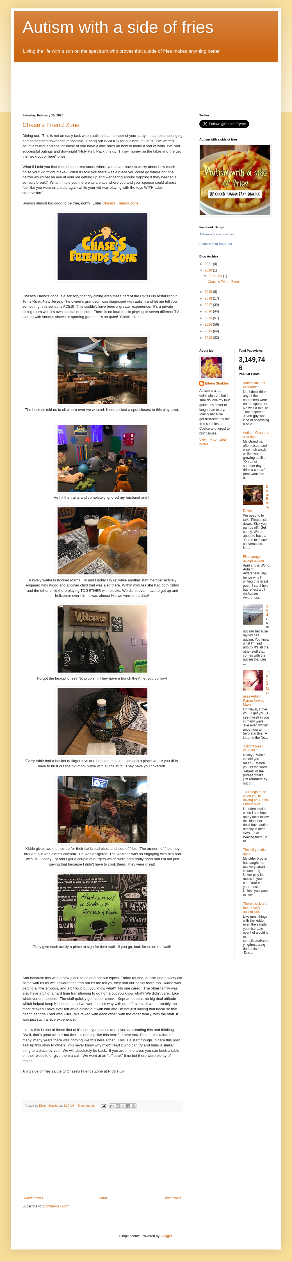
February (216, 276)
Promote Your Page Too (215, 243)
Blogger (166, 1236)
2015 (209, 318)
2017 (209, 305)
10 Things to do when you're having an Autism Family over (256, 798)
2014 (209, 324)
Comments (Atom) (56, 1206)
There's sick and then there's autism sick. (255, 908)
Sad (267, 610)
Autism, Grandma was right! (256, 435)
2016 (209, 311)
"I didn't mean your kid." (253, 748)
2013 (209, 331)
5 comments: (87, 1105)
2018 (209, 298)
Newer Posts (33, 1198)
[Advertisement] (102, 1154)
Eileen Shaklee (217, 383)
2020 (209, 270)
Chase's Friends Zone (120, 203)
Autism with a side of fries (117, 27)
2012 (209, 338)
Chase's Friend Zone (51, 124)
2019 (209, 292)
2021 (209, 264)
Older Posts (172, 1198)
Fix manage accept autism (253, 559)
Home (103, 1198)
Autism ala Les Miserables (254, 385)
